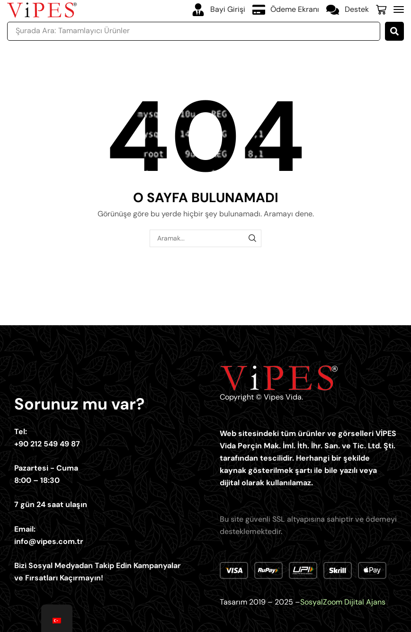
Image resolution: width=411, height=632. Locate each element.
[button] (381, 9)
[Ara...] (394, 31)
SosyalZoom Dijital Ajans (342, 602)
